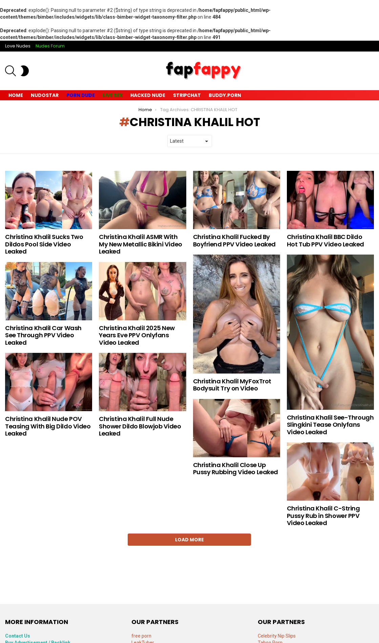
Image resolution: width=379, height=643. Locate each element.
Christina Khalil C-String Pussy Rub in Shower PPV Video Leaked (323, 515)
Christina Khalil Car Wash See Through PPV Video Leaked (43, 335)
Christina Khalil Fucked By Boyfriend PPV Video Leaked (234, 240)
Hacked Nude (147, 95)
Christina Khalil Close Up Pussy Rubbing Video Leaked (235, 469)
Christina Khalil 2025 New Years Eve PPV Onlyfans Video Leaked (137, 335)
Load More (189, 539)
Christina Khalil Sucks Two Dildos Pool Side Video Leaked (44, 244)
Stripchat (187, 95)
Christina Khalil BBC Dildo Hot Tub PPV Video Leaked (325, 240)
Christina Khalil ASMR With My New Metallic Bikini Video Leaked (140, 244)
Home (15, 95)
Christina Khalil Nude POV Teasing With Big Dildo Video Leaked (47, 426)
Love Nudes (17, 46)
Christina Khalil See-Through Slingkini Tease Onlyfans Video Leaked (330, 424)
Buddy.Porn (225, 95)
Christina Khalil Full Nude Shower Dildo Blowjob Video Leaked (140, 426)
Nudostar (45, 95)
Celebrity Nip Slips (277, 636)
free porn (141, 636)
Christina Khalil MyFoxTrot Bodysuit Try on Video (232, 385)
